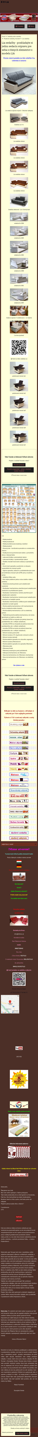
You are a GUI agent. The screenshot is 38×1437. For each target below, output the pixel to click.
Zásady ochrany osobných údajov (20, 1428)
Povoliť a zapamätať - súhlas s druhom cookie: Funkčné (19, 470)
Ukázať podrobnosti (7, 1432)
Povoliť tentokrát (19, 465)
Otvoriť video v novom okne (19, 475)
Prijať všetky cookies (22, 1433)
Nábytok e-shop (19, 844)
